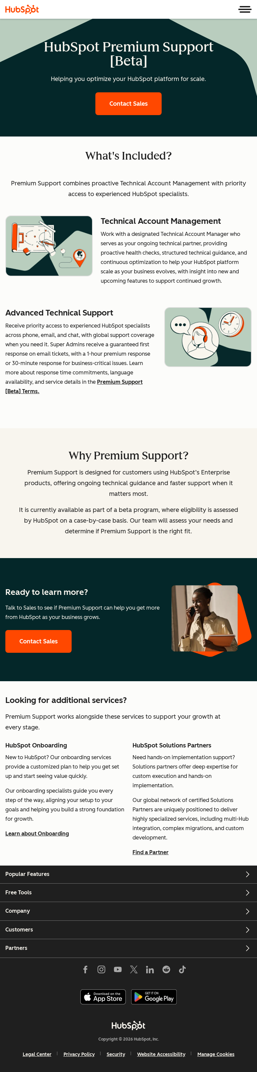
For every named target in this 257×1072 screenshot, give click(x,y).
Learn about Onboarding (37, 833)
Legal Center (37, 1054)
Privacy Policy (79, 1054)
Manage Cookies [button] (216, 1054)
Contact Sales (128, 103)
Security (116, 1054)
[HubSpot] (22, 9)
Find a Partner (151, 852)
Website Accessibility (161, 1054)
